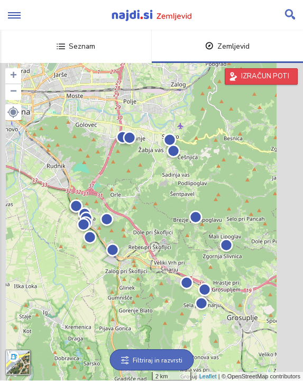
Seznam (76, 46)
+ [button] (13, 76)
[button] (13, 112)
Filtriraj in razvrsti (151, 360)
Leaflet (208, 376)
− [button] (13, 92)
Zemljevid (227, 46)
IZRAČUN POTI (265, 76)
